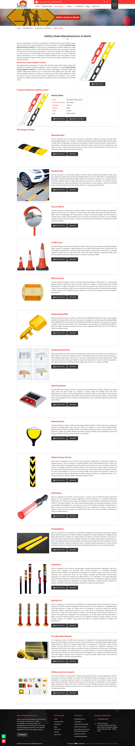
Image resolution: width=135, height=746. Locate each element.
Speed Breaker (58, 135)
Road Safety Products (43, 28)
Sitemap (56, 732)
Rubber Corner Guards (61, 457)
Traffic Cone (56, 243)
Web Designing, (90, 743)
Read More (72, 154)
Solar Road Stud (58, 386)
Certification (80, 6)
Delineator (56, 565)
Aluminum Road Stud (60, 350)
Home (37, 6)
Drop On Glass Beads (80, 734)
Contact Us (95, 6)
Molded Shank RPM (59, 314)
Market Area (57, 734)
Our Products (59, 6)
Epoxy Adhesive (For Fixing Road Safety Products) (81, 730)
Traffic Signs (77, 721)
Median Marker (58, 421)
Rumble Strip (57, 171)
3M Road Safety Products (63, 672)
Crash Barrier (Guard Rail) (81, 724)
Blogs (88, 6)
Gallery (70, 6)
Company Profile (47, 6)
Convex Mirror (57, 207)
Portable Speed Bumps (61, 636)
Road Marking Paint (79, 719)
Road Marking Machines (80, 736)
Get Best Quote (114, 4)
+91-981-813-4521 (56, 2)
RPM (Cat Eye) (57, 278)
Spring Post (56, 600)
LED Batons (56, 493)
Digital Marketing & (100, 743)
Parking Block (57, 529)
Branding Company (112, 743)
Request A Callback (76, 119)
